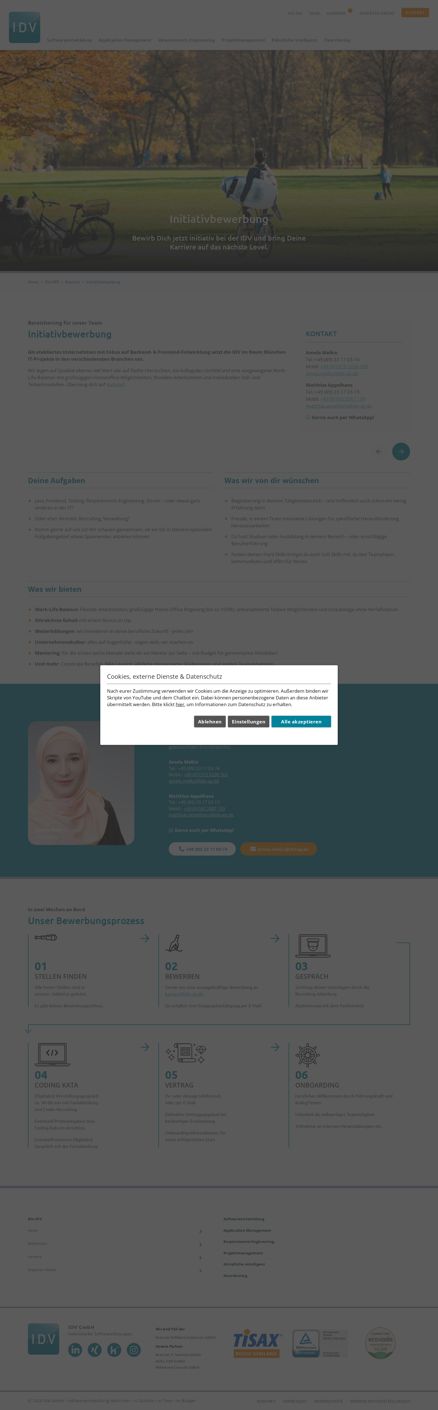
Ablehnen (210, 721)
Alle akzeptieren (301, 721)
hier (180, 704)
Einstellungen (249, 721)
